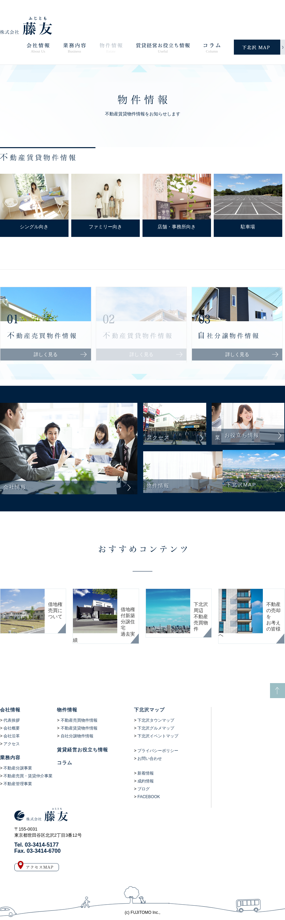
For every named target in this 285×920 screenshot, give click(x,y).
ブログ (143, 789)
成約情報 (145, 781)
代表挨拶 (11, 720)
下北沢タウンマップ (155, 720)
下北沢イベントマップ (157, 736)
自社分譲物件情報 (77, 736)
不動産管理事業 (17, 783)
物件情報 (67, 709)
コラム (64, 762)
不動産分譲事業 (17, 768)
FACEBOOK (148, 796)
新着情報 (145, 773)
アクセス (11, 743)
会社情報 (10, 709)
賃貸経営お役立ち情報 (82, 749)
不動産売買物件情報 (79, 720)
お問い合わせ (149, 758)
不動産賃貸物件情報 (79, 728)
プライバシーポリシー (157, 750)
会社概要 (11, 728)
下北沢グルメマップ (155, 728)
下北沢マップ (149, 709)
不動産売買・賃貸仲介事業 (27, 776)
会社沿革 (11, 736)
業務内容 (10, 757)
